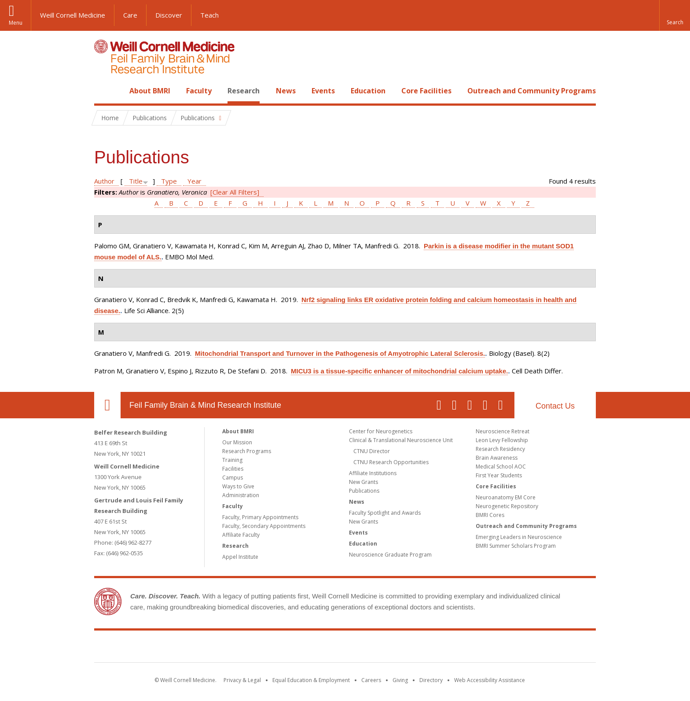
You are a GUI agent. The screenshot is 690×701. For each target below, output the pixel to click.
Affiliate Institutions (372, 473)
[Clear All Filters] (234, 192)
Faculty (199, 91)
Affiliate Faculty (241, 535)
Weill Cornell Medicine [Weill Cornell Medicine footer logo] (281, 648)
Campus (232, 477)
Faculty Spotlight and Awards (385, 513)
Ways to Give (238, 486)
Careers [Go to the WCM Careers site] (371, 680)
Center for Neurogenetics (380, 431)
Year (194, 181)
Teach (209, 15)
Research (244, 91)
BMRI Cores (490, 515)
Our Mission (237, 442)
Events (323, 91)
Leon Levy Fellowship (502, 440)
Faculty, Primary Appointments (260, 517)
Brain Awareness (497, 457)
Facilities (232, 468)
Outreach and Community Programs (531, 91)
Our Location (107, 405)
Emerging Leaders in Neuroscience (519, 537)
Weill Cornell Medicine (72, 15)
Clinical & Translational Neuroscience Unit (401, 440)
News (286, 91)
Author (104, 181)
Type (169, 181)
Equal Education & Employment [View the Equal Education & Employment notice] (311, 680)
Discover (168, 15)
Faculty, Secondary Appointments (263, 526)
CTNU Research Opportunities (391, 462)
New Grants (363, 482)
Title (136, 181)
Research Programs (246, 451)
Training (232, 460)
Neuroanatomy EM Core (506, 497)
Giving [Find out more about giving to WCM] (400, 680)
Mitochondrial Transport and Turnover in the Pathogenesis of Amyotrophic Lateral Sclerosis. (340, 353)
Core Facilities (426, 91)
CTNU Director (371, 451)
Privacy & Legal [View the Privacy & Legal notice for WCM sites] (242, 680)
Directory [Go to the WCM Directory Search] (431, 680)
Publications (364, 490)
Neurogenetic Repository (507, 506)
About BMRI (149, 91)
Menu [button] (15, 22)
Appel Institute (240, 557)
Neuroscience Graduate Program (390, 554)
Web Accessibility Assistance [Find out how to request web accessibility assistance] (489, 680)
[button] (674, 15)
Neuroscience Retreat (502, 431)
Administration (240, 495)
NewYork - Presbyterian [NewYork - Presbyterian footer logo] (419, 648)
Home (104, 90)
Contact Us (555, 406)
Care (130, 15)
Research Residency (500, 449)
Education (368, 91)
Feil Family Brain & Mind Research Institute (205, 405)
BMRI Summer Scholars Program (516, 546)
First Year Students (499, 475)
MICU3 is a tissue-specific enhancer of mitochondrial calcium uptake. (399, 371)
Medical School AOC (501, 466)
